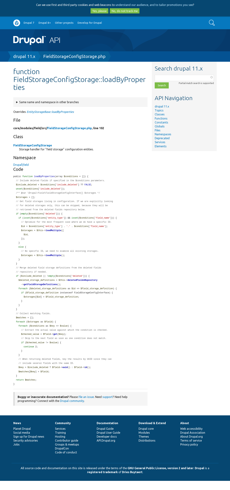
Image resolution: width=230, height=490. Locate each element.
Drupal (199, 477)
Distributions (147, 449)
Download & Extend (152, 432)
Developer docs (107, 445)
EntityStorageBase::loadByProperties (50, 111)
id (85, 375)
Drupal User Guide (108, 441)
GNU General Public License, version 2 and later (161, 477)
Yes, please (99, 11)
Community (63, 432)
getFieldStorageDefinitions (40, 289)
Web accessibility (191, 437)
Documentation (107, 432)
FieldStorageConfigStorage (32, 145)
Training (60, 441)
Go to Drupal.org (16, 22)
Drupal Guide (105, 437)
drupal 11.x (24, 56)
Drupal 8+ (44, 22)
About (184, 432)
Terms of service (191, 449)
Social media (21, 441)
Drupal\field (21, 164)
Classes (160, 114)
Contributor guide (66, 449)
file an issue (86, 406)
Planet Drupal (22, 437)
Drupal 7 (29, 22)
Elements (161, 146)
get (55, 341)
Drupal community (72, 410)
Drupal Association (192, 441)
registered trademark (102, 481)
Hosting (60, 445)
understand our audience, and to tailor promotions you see (154, 4)
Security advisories (25, 449)
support (107, 406)
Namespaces (163, 134)
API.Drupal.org (106, 449)
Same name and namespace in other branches (49, 102)
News (17, 432)
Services (160, 142)
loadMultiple (53, 233)
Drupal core (146, 437)
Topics (159, 110)
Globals (160, 126)
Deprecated (162, 138)
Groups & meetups (67, 453)
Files (157, 130)
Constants (161, 122)
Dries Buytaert (132, 481)
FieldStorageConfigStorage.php (74, 56)
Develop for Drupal (89, 22)
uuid (65, 375)
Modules (144, 441)
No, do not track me (125, 11)
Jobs (16, 453)
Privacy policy (189, 453)
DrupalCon (62, 457)
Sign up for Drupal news (28, 445)
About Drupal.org (191, 445)
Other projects (64, 22)
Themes (144, 445)
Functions (161, 118)
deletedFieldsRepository (82, 284)
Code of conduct (66, 461)
